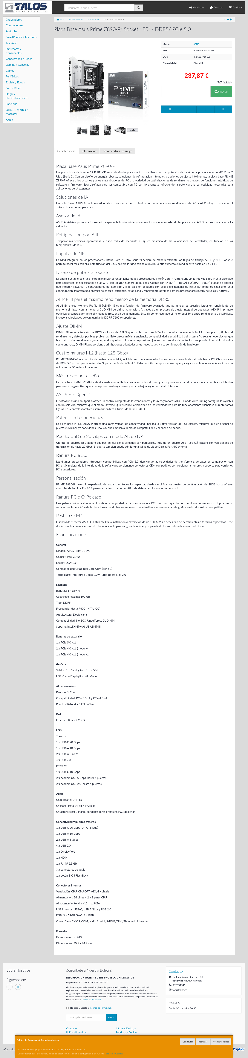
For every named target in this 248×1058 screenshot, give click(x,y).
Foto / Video (13, 88)
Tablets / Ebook (15, 82)
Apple (9, 119)
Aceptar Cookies (221, 1041)
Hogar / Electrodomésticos (17, 96)
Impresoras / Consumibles (14, 50)
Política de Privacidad (91, 999)
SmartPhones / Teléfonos (21, 37)
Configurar (188, 1041)
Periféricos (12, 76)
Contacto (216, 7)
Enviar (111, 1017)
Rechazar (202, 1041)
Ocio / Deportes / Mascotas (17, 111)
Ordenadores (14, 19)
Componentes (14, 25)
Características (66, 151)
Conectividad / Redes (19, 58)
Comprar (221, 91)
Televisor (11, 43)
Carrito (235, 7)
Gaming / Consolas (17, 64)
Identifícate (196, 7)
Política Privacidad (76, 1032)
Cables (10, 70)
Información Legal (126, 1028)
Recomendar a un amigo (117, 151)
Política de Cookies (114, 1053)
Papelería (11, 104)
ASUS (196, 44)
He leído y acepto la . (90, 1007)
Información (89, 151)
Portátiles (12, 31)
